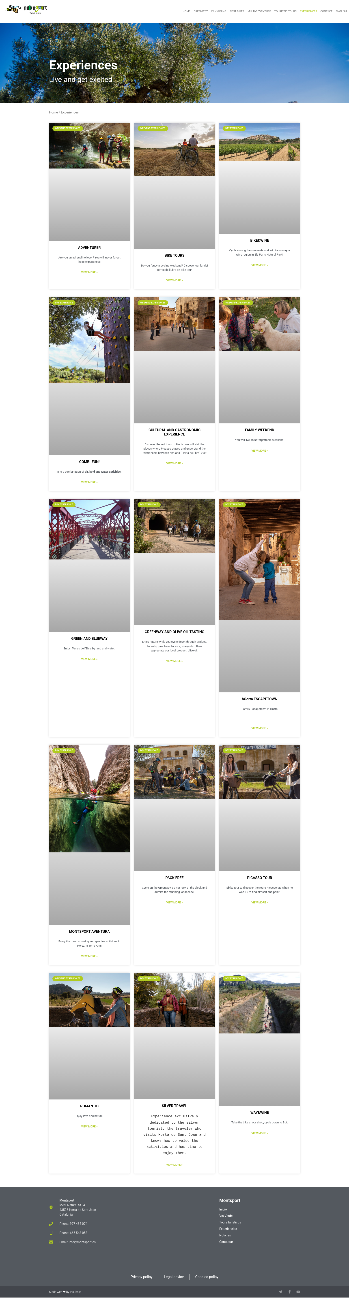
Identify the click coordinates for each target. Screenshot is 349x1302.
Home (186, 11)
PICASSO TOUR (259, 878)
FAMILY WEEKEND (259, 430)
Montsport (229, 1200)
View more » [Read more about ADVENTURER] (89, 272)
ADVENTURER (89, 247)
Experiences (308, 11)
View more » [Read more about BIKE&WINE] (259, 265)
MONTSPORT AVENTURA (89, 931)
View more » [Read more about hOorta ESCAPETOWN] (259, 728)
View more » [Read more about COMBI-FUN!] (89, 482)
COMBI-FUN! (89, 462)
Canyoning (218, 11)
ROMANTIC (89, 1106)
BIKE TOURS (175, 255)
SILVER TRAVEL (174, 1106)
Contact (326, 11)
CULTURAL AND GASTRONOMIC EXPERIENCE (174, 432)
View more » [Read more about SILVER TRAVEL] (174, 1164)
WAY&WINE (259, 1112)
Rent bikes (237, 11)
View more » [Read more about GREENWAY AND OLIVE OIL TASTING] (174, 661)
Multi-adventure (259, 11)
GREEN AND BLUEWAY (89, 638)
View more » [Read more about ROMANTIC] (89, 1126)
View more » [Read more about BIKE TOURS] (174, 280)
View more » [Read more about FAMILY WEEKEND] (259, 450)
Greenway (201, 11)
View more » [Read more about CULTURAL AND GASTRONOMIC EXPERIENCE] (174, 463)
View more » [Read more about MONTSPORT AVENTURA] (89, 956)
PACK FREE (174, 878)
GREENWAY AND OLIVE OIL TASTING (174, 632)
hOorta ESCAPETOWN (260, 699)
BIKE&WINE (259, 240)
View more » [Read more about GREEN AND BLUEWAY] (89, 659)
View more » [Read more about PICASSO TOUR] (259, 902)
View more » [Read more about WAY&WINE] (259, 1133)
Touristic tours (285, 11)
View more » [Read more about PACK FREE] (174, 902)
